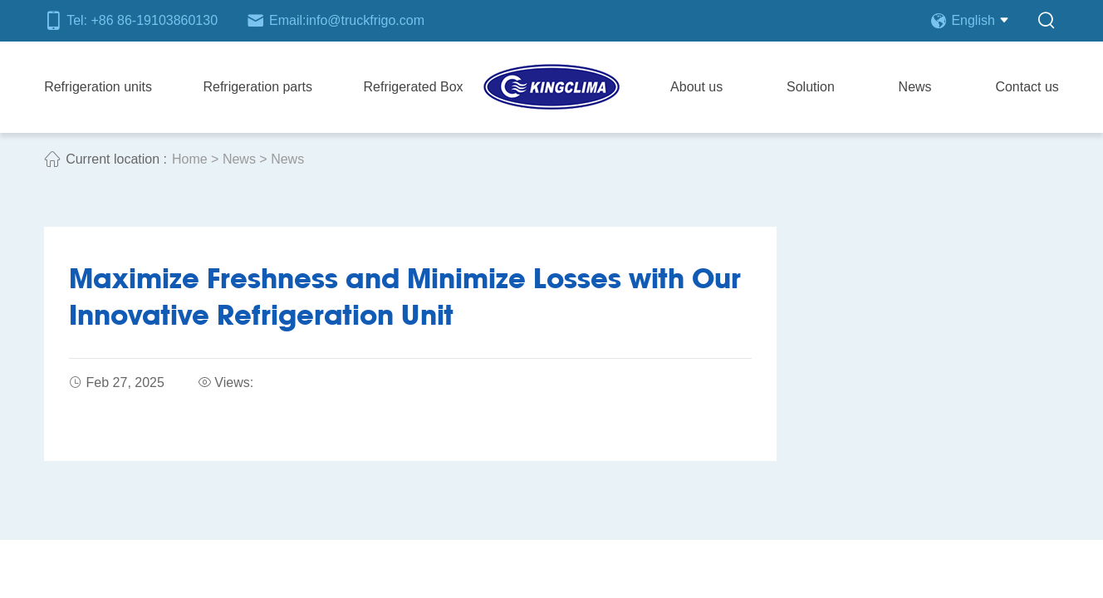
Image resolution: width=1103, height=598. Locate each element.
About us (696, 87)
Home (190, 159)
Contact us (1026, 87)
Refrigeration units (98, 87)
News (915, 87)
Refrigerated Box (413, 87)
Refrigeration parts (257, 87)
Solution (811, 87)
